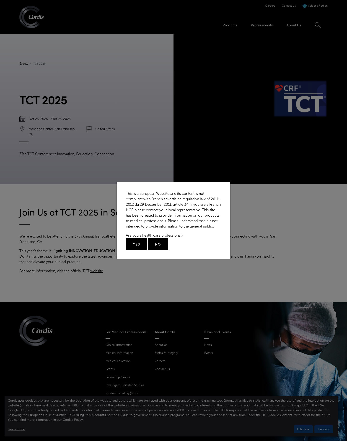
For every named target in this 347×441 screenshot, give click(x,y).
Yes (136, 244)
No (158, 244)
